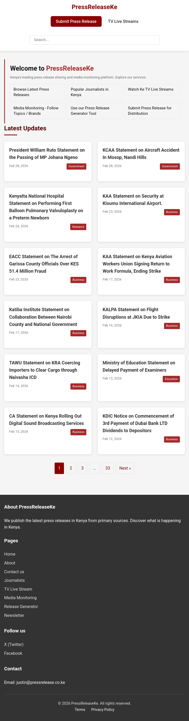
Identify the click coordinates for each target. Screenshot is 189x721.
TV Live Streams (123, 21)
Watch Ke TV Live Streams (150, 89)
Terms (80, 709)
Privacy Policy (102, 709)
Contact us (14, 571)
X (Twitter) (13, 644)
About (9, 562)
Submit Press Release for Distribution (150, 111)
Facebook (13, 653)
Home (9, 554)
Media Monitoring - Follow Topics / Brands (36, 111)
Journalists (14, 580)
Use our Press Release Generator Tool (90, 111)
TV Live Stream (18, 589)
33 (107, 468)
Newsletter (14, 615)
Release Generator (21, 606)
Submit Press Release (76, 21)
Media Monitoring (20, 597)
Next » (125, 468)
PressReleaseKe (94, 7)
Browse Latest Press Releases (31, 92)
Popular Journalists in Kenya (89, 92)
